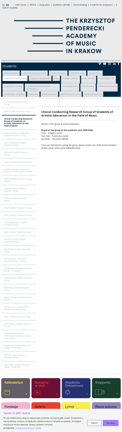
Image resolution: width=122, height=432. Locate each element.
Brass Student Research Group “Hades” (18, 180)
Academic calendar (61, 4)
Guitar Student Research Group (18, 162)
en (7, 4)
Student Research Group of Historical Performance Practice (18, 170)
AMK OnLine (20, 4)
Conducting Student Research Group (17, 250)
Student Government (107, 86)
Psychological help (106, 78)
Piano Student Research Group (18, 215)
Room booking (80, 4)
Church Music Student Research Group (18, 279)
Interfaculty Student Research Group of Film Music (17, 346)
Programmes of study (13, 86)
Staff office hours (77, 73)
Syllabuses (33, 94)
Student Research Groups (15, 78)
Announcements (11, 73)
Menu (117, 56)
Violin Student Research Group (17, 232)
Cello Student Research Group (17, 316)
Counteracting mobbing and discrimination (38, 87)
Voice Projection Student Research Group (15, 143)
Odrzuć (94, 423)
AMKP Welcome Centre (70, 94)
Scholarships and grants (14, 94)
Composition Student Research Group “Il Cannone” (18, 269)
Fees (56, 78)
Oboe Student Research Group (18, 208)
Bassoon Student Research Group (16, 153)
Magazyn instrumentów (40, 78)
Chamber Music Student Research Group (15, 189)
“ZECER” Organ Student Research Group (14, 356)
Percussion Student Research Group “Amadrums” (17, 365)
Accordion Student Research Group (16, 102)
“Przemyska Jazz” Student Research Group (15, 223)
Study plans (45, 4)
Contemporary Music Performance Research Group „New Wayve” (17, 335)
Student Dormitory (58, 73)
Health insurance (49, 94)
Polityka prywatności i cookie (28, 428)
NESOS (33, 4)
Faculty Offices (95, 73)
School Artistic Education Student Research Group (15, 259)
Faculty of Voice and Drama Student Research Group (16, 308)
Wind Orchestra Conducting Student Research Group (16, 134)
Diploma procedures (93, 94)
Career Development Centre (34, 73)
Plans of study (88, 78)
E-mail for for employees (101, 4)
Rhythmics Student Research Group (17, 288)
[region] (61, 420)
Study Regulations (70, 86)
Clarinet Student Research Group (15, 199)
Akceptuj (110, 423)
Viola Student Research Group (17, 111)
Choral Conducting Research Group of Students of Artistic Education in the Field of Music (18, 122)
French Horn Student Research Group (18, 325)
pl (3, 4)
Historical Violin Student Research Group (14, 240)
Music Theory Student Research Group (18, 298)
